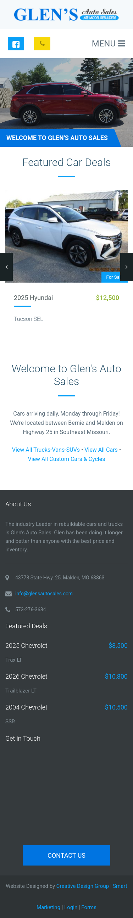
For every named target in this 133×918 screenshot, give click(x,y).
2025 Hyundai (33, 297)
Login (70, 907)
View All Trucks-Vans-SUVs (46, 449)
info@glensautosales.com (44, 593)
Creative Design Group (82, 886)
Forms (88, 907)
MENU (108, 44)
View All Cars (101, 449)
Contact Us (66, 855)
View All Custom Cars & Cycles (66, 459)
